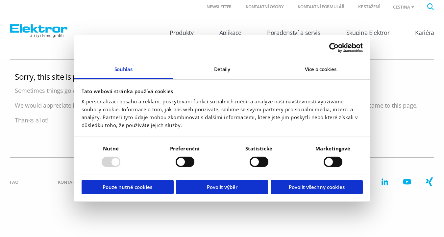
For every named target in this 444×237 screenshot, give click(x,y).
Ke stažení (369, 7)
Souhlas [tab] (123, 69)
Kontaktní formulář (321, 7)
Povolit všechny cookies (317, 187)
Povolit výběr (222, 187)
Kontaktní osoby (265, 7)
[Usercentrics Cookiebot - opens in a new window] (334, 47)
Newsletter (219, 7)
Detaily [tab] (222, 69)
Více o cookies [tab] (320, 69)
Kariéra (424, 33)
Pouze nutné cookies (127, 187)
